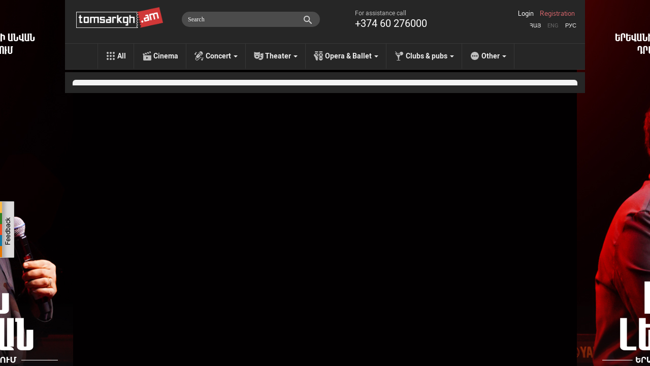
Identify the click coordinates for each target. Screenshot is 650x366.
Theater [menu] (281, 56)
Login (526, 14)
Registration (557, 14)
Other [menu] (493, 56)
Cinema (165, 56)
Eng (553, 25)
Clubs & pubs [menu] (430, 56)
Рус (570, 25)
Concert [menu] (222, 56)
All (121, 56)
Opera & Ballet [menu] (351, 56)
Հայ (535, 25)
